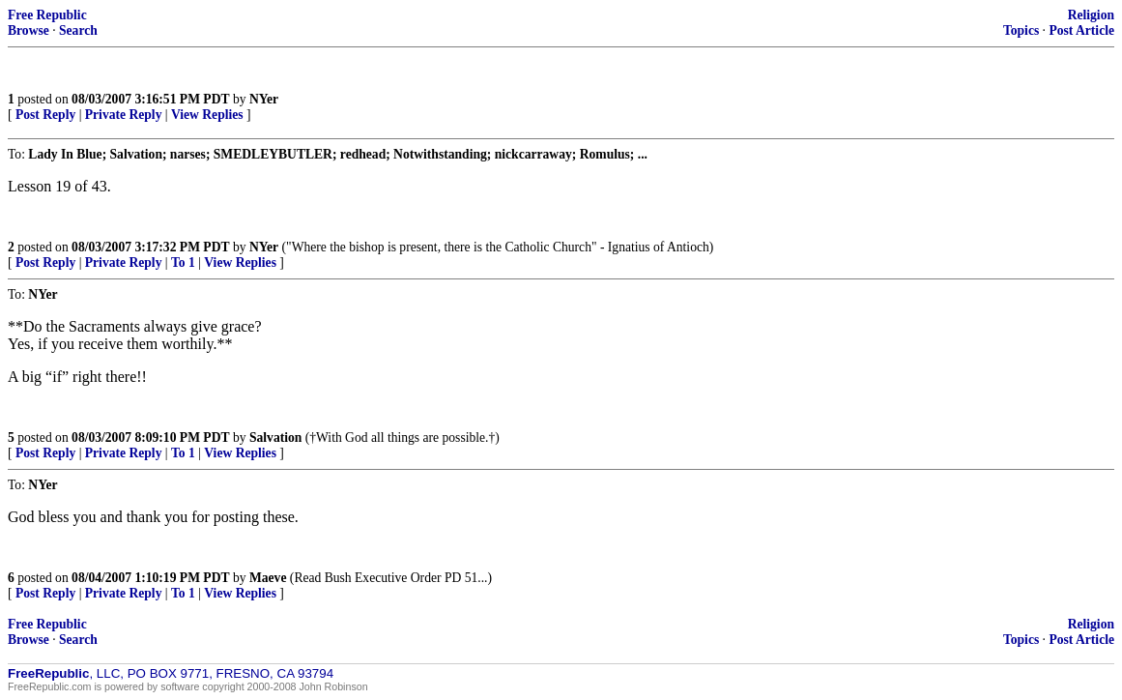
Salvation (275, 437)
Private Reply (123, 114)
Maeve (268, 577)
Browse (28, 30)
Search (78, 30)
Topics (1021, 30)
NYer (263, 99)
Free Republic (47, 15)
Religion (1091, 15)
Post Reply (45, 114)
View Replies (207, 114)
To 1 (183, 262)
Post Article (1081, 30)
